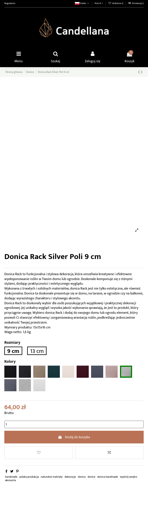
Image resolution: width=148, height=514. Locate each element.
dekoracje (70, 477)
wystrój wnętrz (128, 477)
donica (82, 477)
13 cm (37, 351)
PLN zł (99, 3)
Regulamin (9, 3)
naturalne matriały (51, 477)
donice (91, 477)
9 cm (13, 351)
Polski (82, 3)
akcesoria (10, 480)
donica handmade (107, 477)
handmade (11, 477)
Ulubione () (116, 3)
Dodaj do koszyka (74, 437)
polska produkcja (29, 477)
